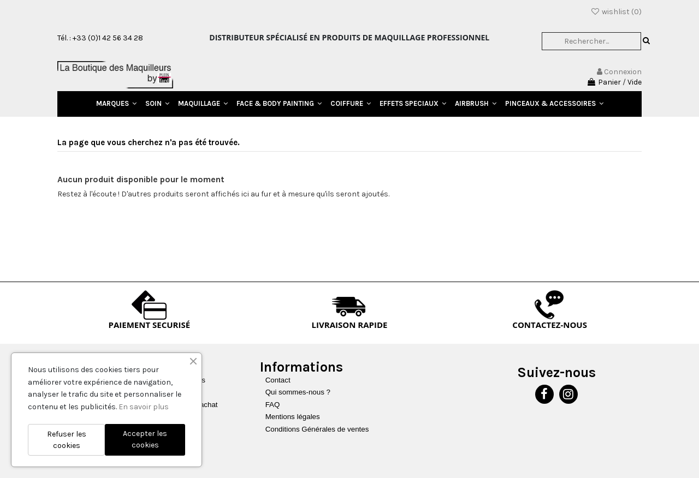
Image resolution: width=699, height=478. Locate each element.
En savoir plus (144, 406)
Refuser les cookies (66, 439)
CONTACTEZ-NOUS (549, 324)
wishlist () (616, 11)
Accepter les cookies (145, 439)
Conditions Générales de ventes (317, 429)
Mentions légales (292, 417)
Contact (278, 380)
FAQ (272, 405)
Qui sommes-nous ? (297, 392)
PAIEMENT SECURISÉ (150, 324)
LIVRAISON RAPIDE (350, 324)
